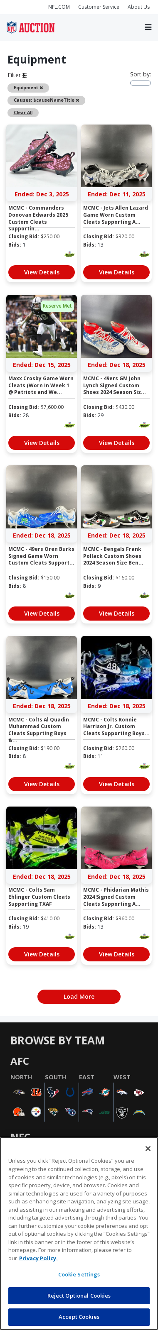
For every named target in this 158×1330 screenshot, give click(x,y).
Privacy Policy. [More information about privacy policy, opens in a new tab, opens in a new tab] (38, 1258)
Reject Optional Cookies (79, 1295)
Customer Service (98, 6)
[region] (79, 1233)
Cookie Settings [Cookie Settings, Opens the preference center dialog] (79, 1274)
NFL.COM (59, 6)
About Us (139, 6)
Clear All (23, 112)
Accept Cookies (79, 1316)
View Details (41, 272)
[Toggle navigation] (148, 27)
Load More (79, 996)
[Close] (148, 1148)
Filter (17, 75)
